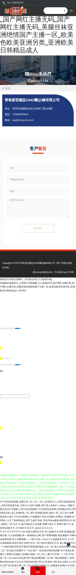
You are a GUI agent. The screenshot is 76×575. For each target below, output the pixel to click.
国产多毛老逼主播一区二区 (16, 565)
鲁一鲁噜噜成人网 (31, 535)
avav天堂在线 (19, 558)
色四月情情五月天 (35, 531)
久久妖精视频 (14, 535)
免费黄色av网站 (58, 565)
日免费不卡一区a (23, 550)
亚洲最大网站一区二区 (33, 554)
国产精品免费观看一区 (38, 558)
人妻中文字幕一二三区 (56, 554)
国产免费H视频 (49, 535)
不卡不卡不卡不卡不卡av (12, 531)
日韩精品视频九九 (40, 565)
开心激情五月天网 (54, 531)
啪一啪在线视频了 (60, 558)
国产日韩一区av (39, 539)
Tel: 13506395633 (15, 2)
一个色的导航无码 (9, 546)
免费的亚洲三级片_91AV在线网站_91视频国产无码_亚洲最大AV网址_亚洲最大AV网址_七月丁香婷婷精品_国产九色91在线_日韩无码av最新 (37, 517)
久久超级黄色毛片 (57, 539)
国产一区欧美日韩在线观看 (46, 550)
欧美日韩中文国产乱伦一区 (25, 543)
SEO (58, 263)
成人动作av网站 (62, 546)
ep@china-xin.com (22, 120)
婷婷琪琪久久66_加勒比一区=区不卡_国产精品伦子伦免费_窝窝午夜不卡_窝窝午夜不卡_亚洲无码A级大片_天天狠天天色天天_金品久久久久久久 (37, 524)
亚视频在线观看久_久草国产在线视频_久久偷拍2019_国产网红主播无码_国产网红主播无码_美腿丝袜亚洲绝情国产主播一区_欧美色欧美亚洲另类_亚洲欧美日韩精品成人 (37, 27)
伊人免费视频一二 (21, 539)
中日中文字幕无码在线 (26, 561)
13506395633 (20, 114)
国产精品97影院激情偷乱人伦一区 (36, 546)
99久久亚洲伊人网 (47, 561)
